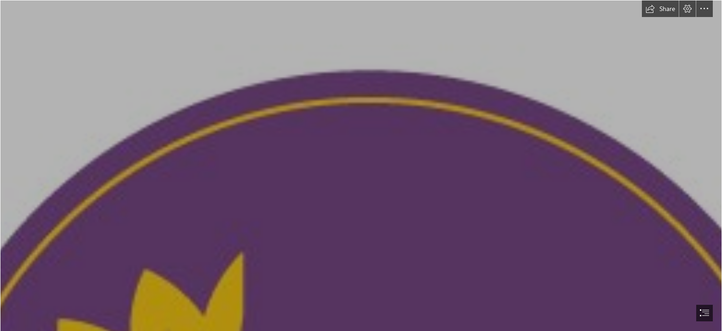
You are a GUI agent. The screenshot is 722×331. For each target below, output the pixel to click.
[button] (660, 8)
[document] (361, 165)
